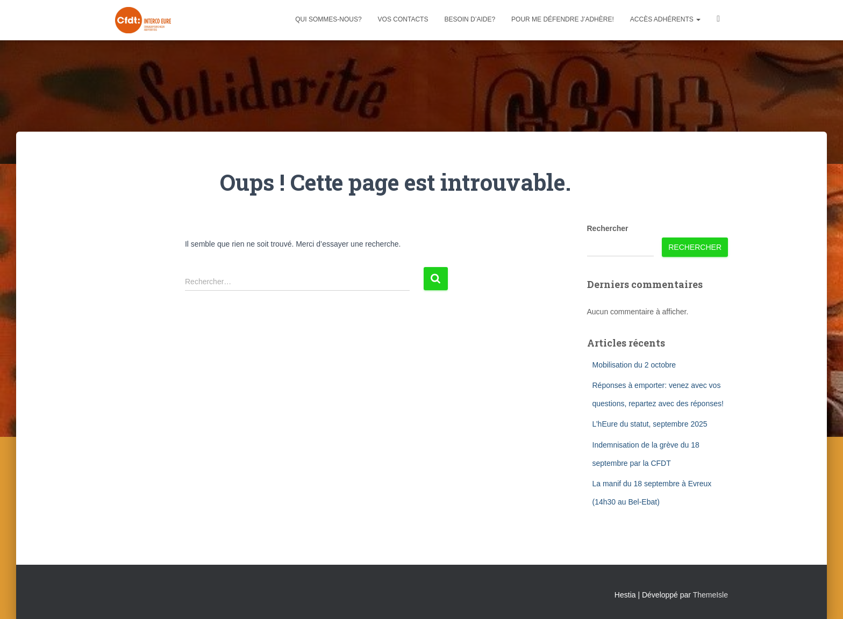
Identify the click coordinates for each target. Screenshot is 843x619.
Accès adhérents (665, 19)
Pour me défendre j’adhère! (562, 19)
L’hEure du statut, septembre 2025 (650, 424)
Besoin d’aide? (469, 19)
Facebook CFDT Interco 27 (718, 20)
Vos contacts (403, 19)
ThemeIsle (710, 595)
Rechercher (607, 228)
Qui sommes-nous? (328, 19)
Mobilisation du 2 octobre (634, 365)
